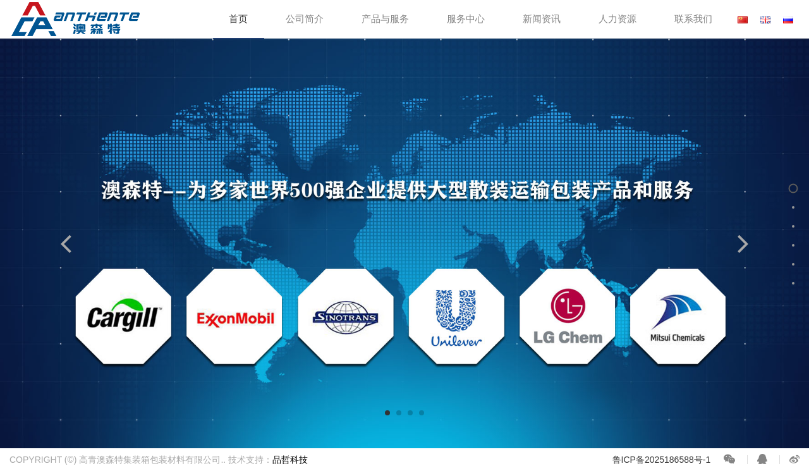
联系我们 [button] (693, 18)
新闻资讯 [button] (542, 18)
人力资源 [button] (617, 18)
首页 (238, 18)
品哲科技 (290, 460)
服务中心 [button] (466, 18)
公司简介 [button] (305, 18)
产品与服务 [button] (385, 18)
